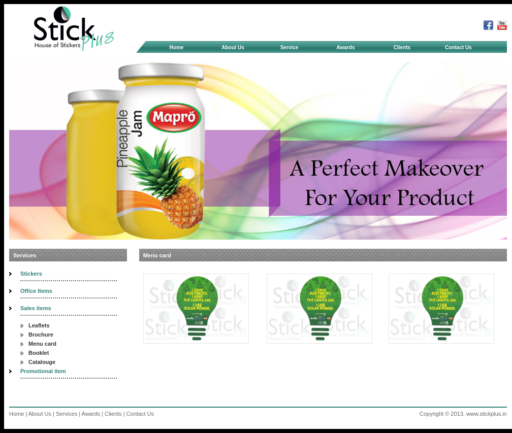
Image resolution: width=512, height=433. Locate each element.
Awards (346, 47)
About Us (240, 47)
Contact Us (458, 47)
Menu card (42, 344)
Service (298, 47)
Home (177, 47)
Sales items (35, 308)
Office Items (36, 291)
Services (66, 414)
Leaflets (39, 325)
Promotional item (43, 371)
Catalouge (41, 362)
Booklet (38, 353)
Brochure (40, 334)
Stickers (31, 274)
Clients (402, 47)
